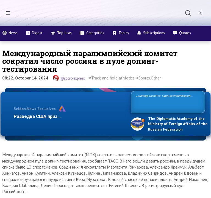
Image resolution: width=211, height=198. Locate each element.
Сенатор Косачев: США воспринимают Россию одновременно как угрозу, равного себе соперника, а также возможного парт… (167, 102)
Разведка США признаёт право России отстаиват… (69, 116)
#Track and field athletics (112, 78)
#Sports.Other (148, 78)
